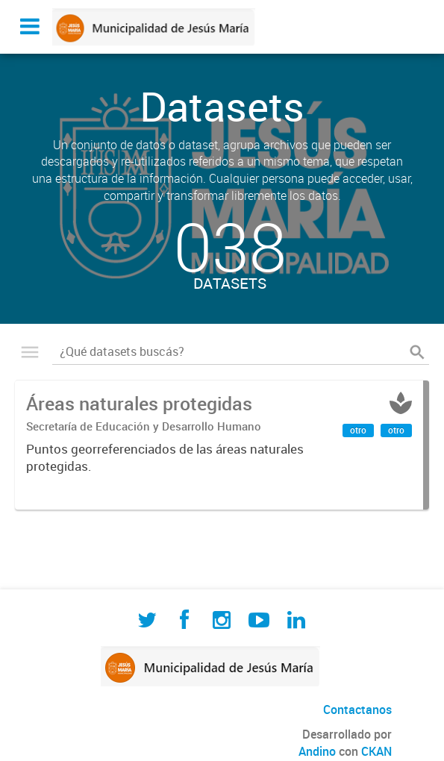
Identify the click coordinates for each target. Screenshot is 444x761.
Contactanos (357, 709)
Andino (317, 751)
